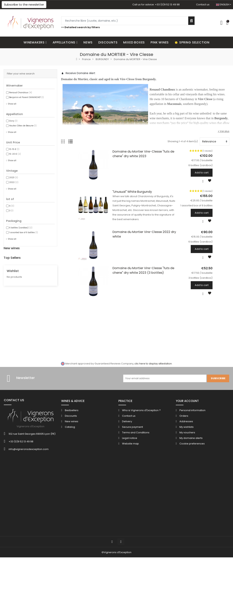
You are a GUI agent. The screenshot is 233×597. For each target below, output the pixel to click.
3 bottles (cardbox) (34, 269)
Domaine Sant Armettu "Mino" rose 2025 (49, 276)
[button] (24, 4)
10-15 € (14, 149)
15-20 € (15, 154)
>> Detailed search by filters (80, 27)
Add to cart (218, 172)
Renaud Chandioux (20, 92)
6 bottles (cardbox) (20, 227)
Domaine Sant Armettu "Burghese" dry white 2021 (54, 297)
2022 (13, 182)
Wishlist (13, 406)
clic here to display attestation (153, 479)
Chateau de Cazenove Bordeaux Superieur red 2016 (56, 376)
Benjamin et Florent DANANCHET (26, 97)
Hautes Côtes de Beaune (23, 125)
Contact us (202, 4)
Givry (13, 120)
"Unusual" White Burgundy (123, 194)
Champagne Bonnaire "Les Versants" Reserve (52, 326)
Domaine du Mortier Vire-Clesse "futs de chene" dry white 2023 (152, 151)
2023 (13, 177)
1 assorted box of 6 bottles (23, 232)
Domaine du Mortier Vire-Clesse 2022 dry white (140, 237)
